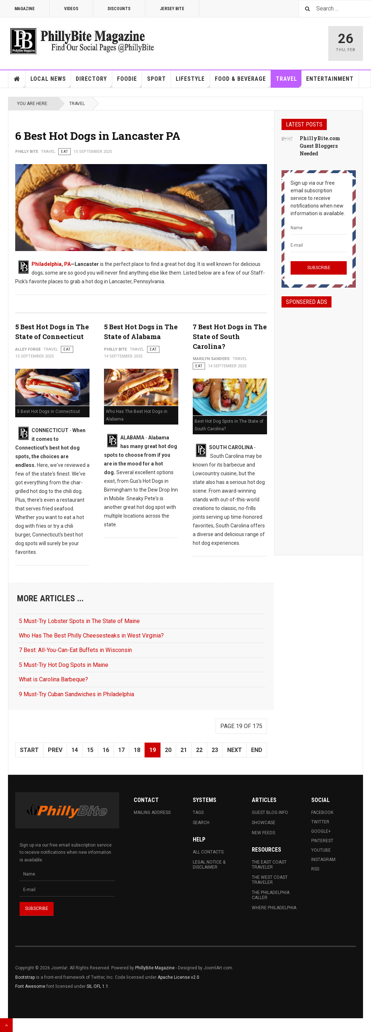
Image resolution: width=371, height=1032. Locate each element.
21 (183, 750)
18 (137, 750)
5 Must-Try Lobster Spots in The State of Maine (79, 621)
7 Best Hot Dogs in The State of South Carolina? (230, 336)
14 (74, 750)
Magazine (24, 8)
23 (215, 750)
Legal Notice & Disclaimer (209, 865)
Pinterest (322, 840)
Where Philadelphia (274, 907)
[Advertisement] (319, 425)
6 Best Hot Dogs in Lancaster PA (97, 136)
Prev (55, 750)
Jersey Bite (172, 8)
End (256, 750)
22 (199, 750)
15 (90, 750)
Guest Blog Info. (270, 812)
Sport (156, 78)
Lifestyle (193, 81)
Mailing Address (152, 812)
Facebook (322, 812)
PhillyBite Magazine (155, 967)
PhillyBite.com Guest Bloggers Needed (320, 146)
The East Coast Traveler (269, 865)
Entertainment (330, 78)
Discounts (119, 8)
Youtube (321, 850)
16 (106, 750)
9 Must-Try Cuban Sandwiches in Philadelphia (76, 694)
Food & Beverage (243, 81)
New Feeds (263, 832)
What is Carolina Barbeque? (53, 679)
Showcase (263, 822)
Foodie (129, 81)
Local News (50, 81)
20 (168, 750)
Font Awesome (30, 986)
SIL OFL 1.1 (97, 986)
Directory (94, 81)
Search (201, 822)
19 (152, 750)
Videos (71, 8)
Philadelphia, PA (51, 264)
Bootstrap (25, 977)
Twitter (320, 821)
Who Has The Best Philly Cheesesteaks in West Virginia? (91, 635)
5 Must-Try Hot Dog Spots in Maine (63, 664)
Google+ (321, 831)
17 (121, 750)
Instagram (323, 859)
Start (29, 750)
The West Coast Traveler (270, 880)
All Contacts (208, 852)
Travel (289, 81)
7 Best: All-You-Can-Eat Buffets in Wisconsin (75, 650)
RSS (315, 869)
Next (234, 750)
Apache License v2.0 (178, 977)
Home (17, 79)
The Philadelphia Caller (270, 895)
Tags (198, 812)
